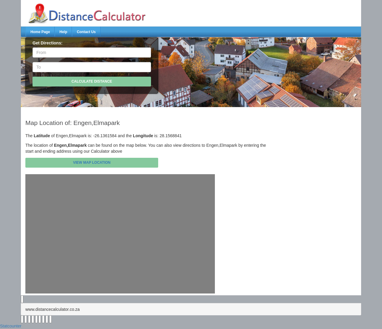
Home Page (40, 32)
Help (63, 32)
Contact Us (86, 32)
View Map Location (92, 162)
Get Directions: (47, 43)
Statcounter (10, 326)
